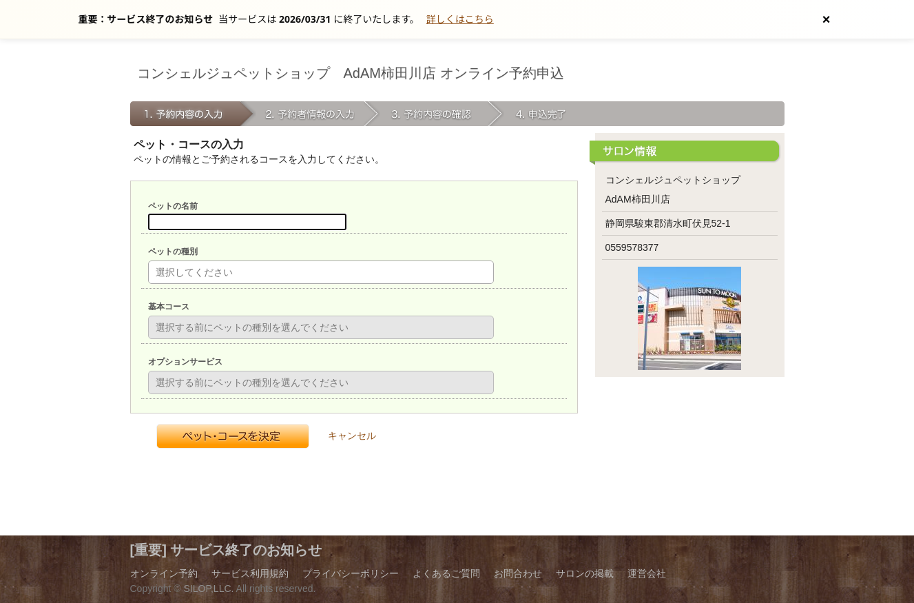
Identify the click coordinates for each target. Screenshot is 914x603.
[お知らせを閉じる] (826, 19)
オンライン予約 (164, 573)
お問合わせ (518, 573)
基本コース (168, 306)
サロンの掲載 (585, 573)
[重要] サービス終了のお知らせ (226, 550)
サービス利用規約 (250, 573)
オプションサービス (185, 362)
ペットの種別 (173, 251)
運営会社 (646, 573)
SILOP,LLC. (209, 588)
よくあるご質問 (446, 573)
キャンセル (352, 435)
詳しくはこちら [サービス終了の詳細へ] (460, 18)
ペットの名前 (173, 206)
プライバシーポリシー (350, 573)
